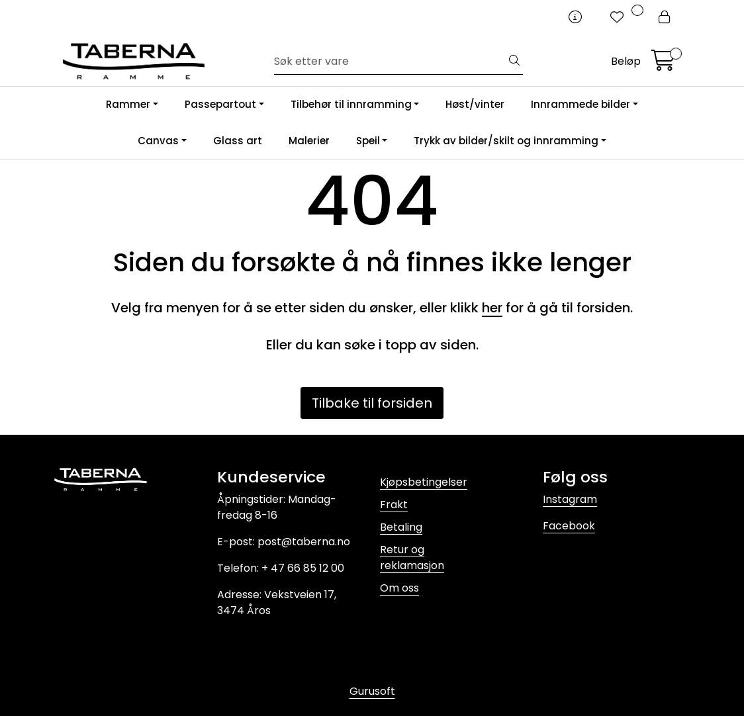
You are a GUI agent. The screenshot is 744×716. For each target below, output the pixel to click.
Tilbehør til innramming (351, 104)
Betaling (401, 527)
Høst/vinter (474, 104)
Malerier (309, 141)
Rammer (128, 104)
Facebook (569, 525)
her (492, 307)
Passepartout (220, 104)
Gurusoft (372, 691)
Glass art (237, 141)
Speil (368, 141)
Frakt (394, 504)
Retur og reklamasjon (412, 557)
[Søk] (390, 61)
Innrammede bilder (580, 104)
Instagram (570, 499)
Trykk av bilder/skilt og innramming (506, 141)
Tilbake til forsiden (372, 403)
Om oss (399, 588)
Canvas (158, 141)
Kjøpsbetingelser (423, 482)
